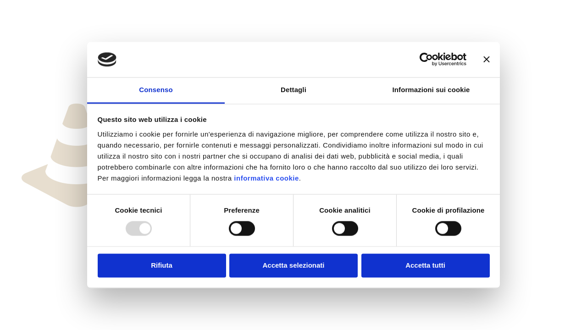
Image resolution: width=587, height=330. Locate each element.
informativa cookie (266, 178)
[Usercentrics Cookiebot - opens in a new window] (426, 59)
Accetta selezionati (293, 265)
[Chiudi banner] (486, 59)
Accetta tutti (425, 265)
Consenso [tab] (155, 90)
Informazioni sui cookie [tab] (431, 90)
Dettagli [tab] (293, 90)
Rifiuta (161, 265)
